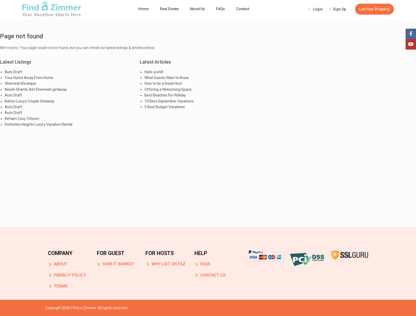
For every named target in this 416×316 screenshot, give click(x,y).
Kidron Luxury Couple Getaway (29, 101)
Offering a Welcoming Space (168, 89)
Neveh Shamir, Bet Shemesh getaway (36, 89)
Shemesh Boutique (20, 83)
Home (143, 9)
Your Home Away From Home (29, 78)
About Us (197, 9)
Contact (242, 9)
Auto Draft (13, 72)
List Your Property (374, 9)
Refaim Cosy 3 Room (22, 119)
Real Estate (169, 9)
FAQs (220, 9)
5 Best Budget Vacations (164, 107)
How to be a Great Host (163, 83)
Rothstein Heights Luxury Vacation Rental (38, 124)
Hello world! (153, 72)
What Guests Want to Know (166, 78)
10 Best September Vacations (169, 101)
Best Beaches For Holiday (165, 95)
